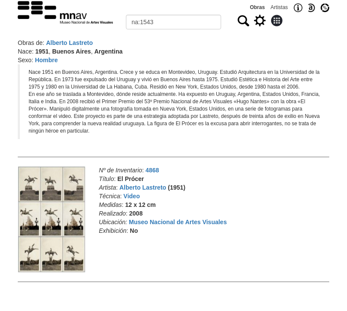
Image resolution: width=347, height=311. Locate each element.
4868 (152, 170)
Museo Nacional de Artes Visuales (178, 222)
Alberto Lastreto (69, 42)
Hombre (46, 60)
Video (131, 196)
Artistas (279, 7)
